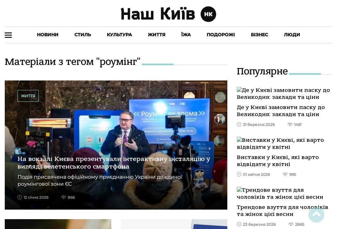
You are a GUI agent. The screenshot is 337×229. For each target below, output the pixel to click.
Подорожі (221, 35)
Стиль (82, 35)
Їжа (186, 35)
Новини (47, 35)
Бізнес (259, 35)
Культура (119, 35)
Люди (292, 35)
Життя (156, 35)
